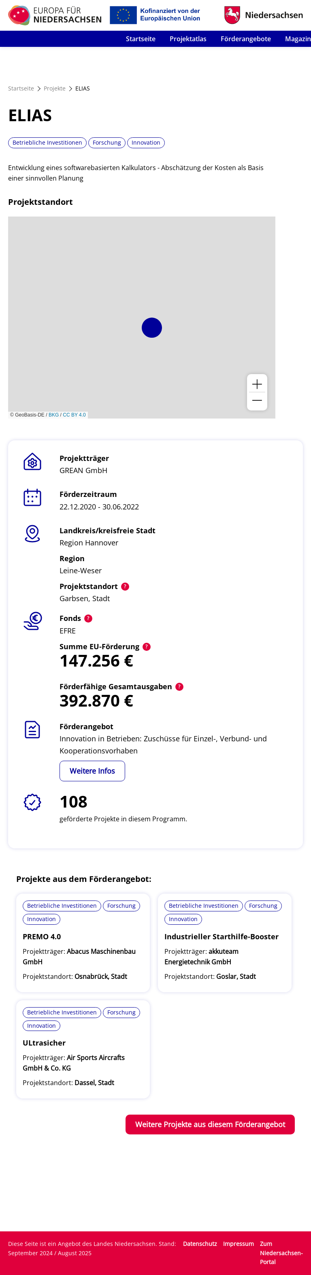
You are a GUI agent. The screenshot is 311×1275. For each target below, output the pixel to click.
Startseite (141, 38)
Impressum (238, 1244)
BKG (54, 415)
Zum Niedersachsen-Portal (281, 1253)
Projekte (55, 88)
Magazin (298, 38)
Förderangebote (246, 38)
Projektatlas (188, 38)
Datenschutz (200, 1244)
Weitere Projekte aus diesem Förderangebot (210, 1124)
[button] (152, 328)
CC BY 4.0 (74, 415)
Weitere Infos (92, 771)
